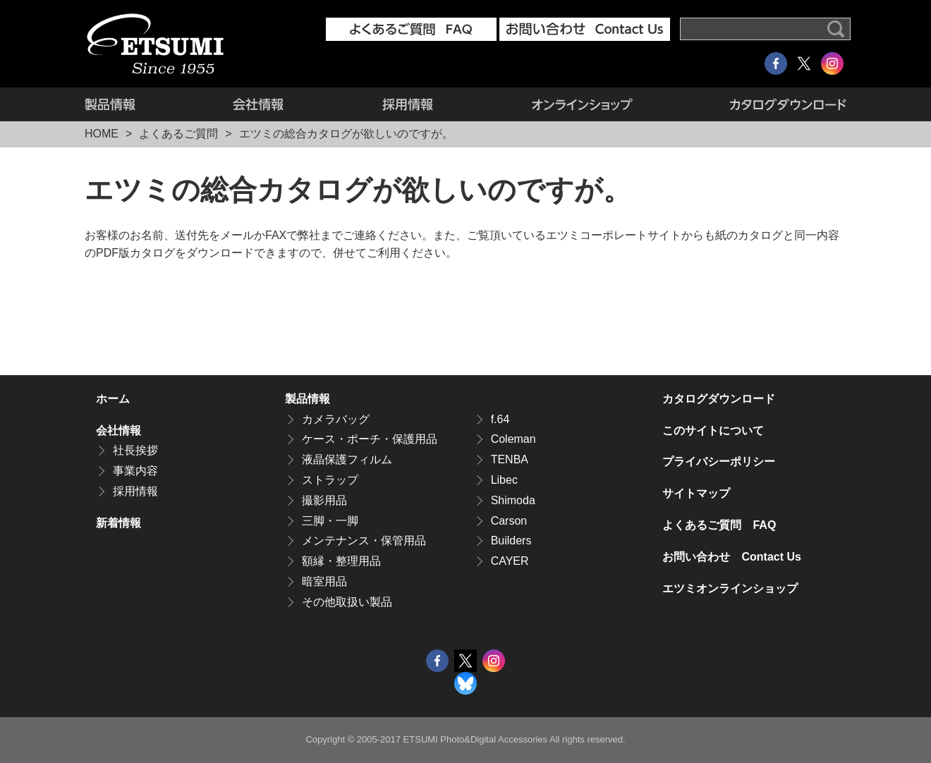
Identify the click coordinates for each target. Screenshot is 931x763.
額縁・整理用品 (341, 561)
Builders (511, 541)
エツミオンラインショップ (582, 104)
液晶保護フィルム (347, 459)
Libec (504, 480)
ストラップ (330, 480)
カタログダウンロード (764, 104)
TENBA (509, 459)
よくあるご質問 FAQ (719, 525)
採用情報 (407, 104)
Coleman (513, 439)
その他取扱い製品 (347, 602)
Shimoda (513, 500)
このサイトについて (713, 431)
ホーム (113, 399)
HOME (101, 134)
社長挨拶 (135, 450)
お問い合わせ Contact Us (731, 557)
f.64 (500, 419)
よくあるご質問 (178, 134)
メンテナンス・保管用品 (364, 541)
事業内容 (135, 471)
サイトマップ (696, 493)
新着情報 (118, 523)
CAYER (510, 561)
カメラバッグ (336, 419)
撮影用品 (324, 500)
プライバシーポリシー (718, 462)
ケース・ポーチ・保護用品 (369, 439)
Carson (509, 521)
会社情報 (258, 104)
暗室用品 (324, 581)
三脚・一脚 (330, 521)
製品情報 (134, 104)
